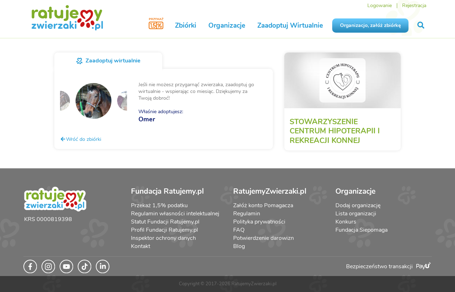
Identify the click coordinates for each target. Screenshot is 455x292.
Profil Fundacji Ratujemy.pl (164, 230)
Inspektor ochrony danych (163, 238)
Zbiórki (185, 25)
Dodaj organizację (357, 205)
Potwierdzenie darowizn (263, 238)
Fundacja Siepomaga (361, 230)
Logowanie (379, 5)
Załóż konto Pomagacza (263, 205)
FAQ (239, 230)
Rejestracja (414, 5)
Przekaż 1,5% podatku (159, 205)
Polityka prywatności (259, 222)
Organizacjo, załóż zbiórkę (370, 25)
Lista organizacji (355, 213)
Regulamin (246, 213)
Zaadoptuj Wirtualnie (290, 25)
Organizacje (226, 25)
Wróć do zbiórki (80, 139)
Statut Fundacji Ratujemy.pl (165, 222)
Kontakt (140, 246)
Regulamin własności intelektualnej (175, 213)
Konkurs (345, 222)
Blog (239, 246)
